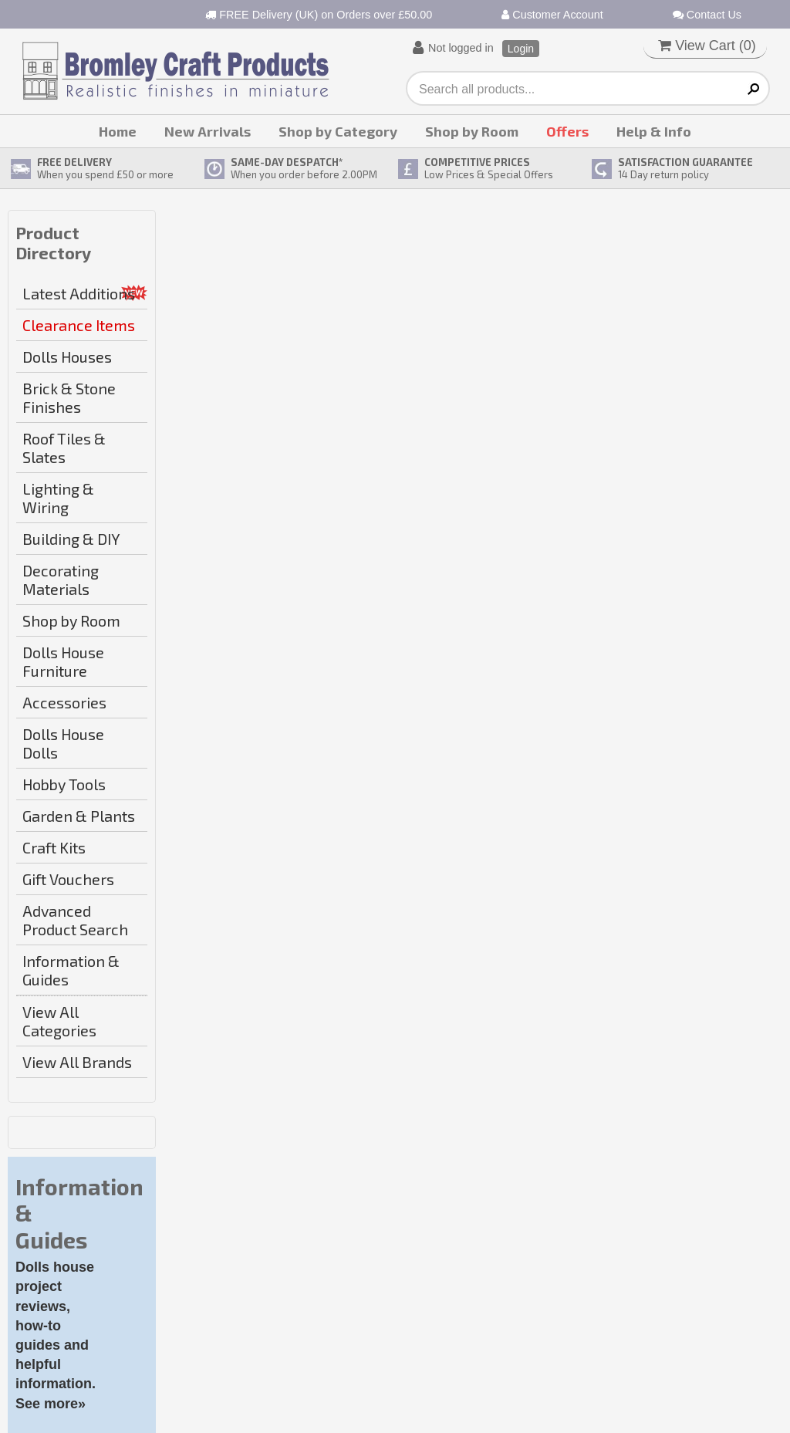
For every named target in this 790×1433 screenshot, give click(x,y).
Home (118, 131)
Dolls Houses (67, 356)
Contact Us (707, 14)
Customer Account (552, 14)
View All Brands (77, 1062)
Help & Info (653, 131)
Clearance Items (78, 325)
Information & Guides (71, 970)
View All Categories (59, 1020)
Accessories (64, 702)
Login (521, 48)
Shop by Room (471, 131)
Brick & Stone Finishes (69, 397)
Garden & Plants (78, 815)
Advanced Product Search (75, 919)
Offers (567, 131)
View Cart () (707, 45)
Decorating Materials (60, 579)
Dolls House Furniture (63, 661)
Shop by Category (338, 131)
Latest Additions (78, 293)
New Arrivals (207, 131)
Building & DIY (71, 538)
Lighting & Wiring (58, 497)
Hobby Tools (64, 784)
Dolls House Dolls (63, 743)
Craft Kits (54, 847)
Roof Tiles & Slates (64, 447)
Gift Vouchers (68, 879)
